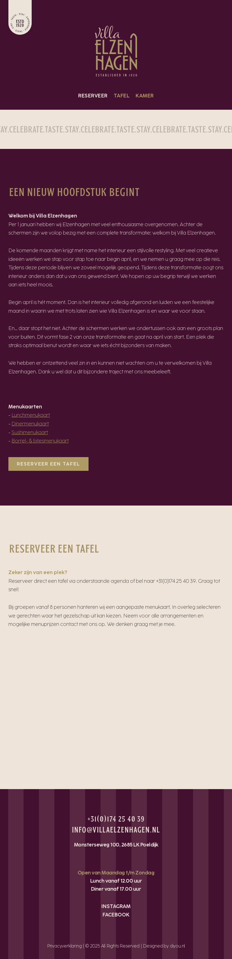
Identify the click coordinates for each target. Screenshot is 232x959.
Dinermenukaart (30, 424)
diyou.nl (177, 946)
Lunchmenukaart (30, 415)
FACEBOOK (116, 915)
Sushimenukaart (29, 432)
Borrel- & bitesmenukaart (40, 441)
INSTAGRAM (116, 906)
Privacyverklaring (64, 946)
